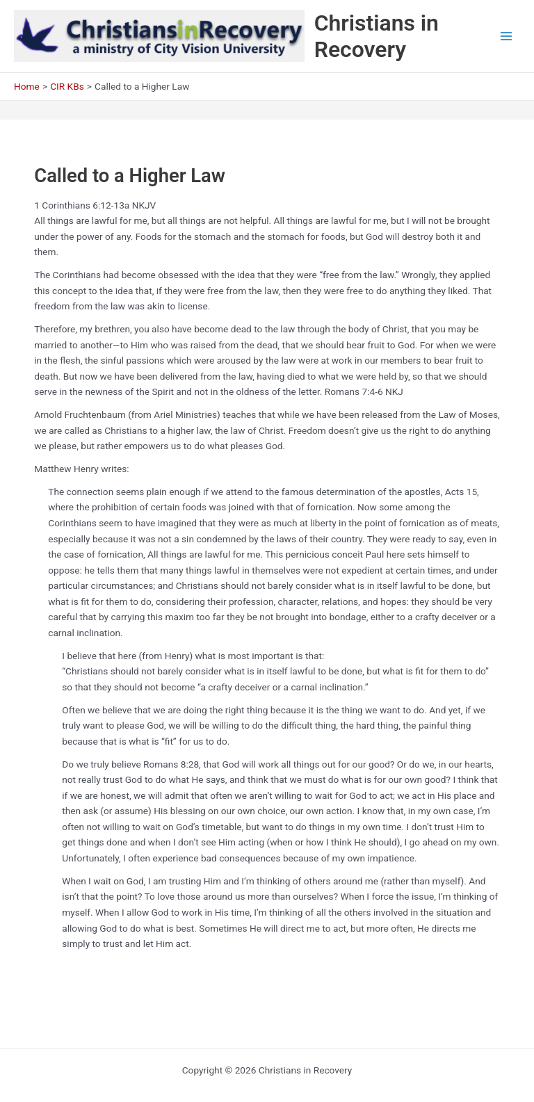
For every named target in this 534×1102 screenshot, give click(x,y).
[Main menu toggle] (506, 36)
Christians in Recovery (376, 36)
